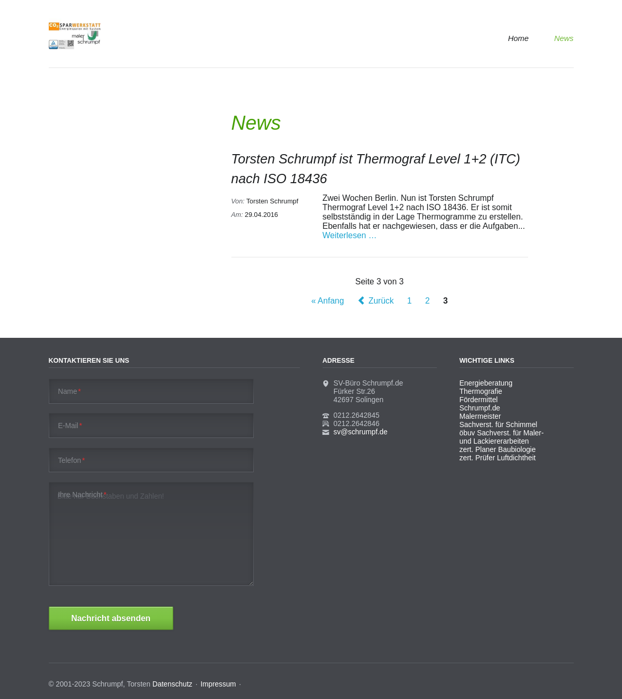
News (563, 38)
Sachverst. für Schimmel (498, 424)
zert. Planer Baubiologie (498, 449)
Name (69, 391)
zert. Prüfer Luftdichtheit (498, 458)
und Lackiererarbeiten (494, 441)
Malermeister (480, 416)
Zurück (381, 300)
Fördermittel (479, 399)
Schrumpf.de (480, 408)
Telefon (71, 460)
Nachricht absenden (110, 618)
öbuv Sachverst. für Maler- (502, 433)
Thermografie (481, 391)
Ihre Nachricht (82, 494)
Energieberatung (486, 383)
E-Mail (70, 425)
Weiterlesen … (350, 235)
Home (518, 38)
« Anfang (327, 300)
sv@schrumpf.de (361, 432)
